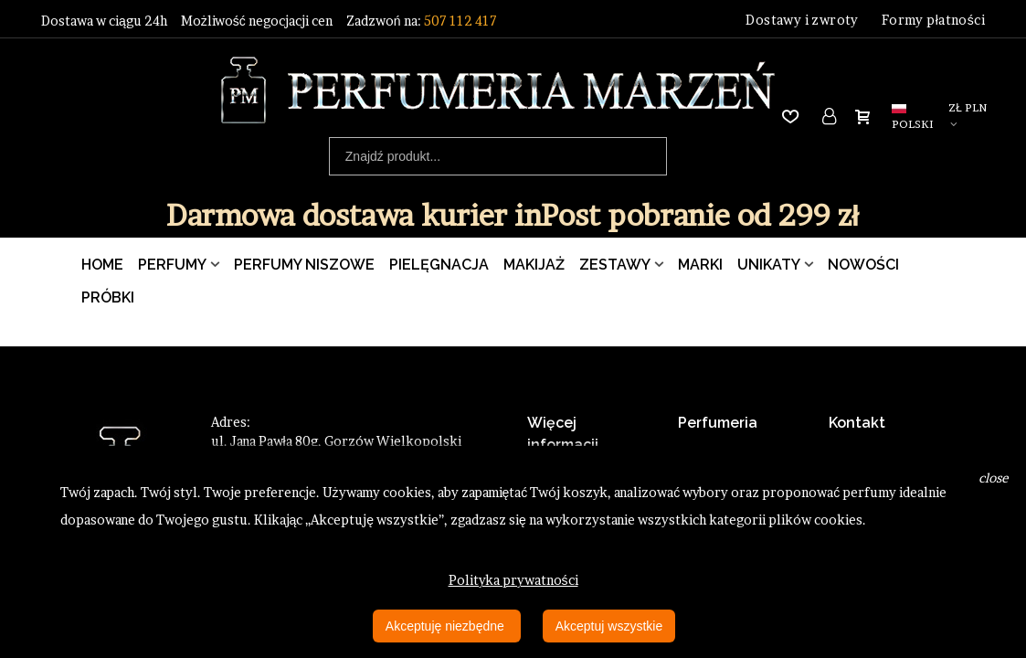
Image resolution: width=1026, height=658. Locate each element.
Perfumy (172, 264)
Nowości (863, 264)
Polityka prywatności (513, 580)
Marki (700, 264)
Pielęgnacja (439, 264)
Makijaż (534, 264)
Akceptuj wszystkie (608, 626)
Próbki (107, 297)
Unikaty (768, 264)
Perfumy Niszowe (304, 264)
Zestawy (615, 264)
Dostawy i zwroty (802, 19)
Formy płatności (933, 19)
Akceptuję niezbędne (447, 626)
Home (102, 264)
